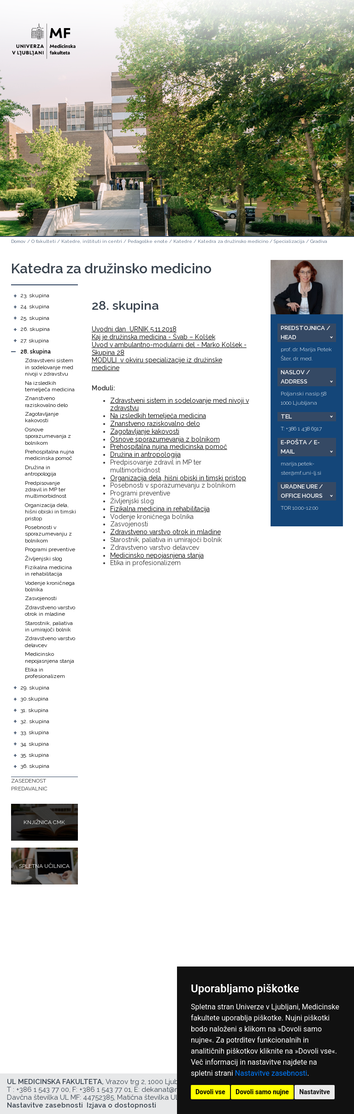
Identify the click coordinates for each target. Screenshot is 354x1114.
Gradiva (318, 241)
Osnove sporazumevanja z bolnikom (48, 436)
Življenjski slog (43, 558)
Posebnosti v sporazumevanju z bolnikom (48, 534)
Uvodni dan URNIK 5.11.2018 (134, 329)
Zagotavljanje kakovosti (42, 417)
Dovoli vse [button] (210, 1092)
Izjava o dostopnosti (121, 1105)
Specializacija (289, 241)
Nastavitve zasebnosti (271, 1073)
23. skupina (34, 295)
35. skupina (34, 755)
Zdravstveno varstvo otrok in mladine (50, 610)
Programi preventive (50, 549)
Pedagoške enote (148, 241)
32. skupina (34, 721)
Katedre (182, 241)
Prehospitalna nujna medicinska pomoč (49, 454)
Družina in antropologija (40, 470)
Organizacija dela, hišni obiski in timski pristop (50, 512)
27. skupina (34, 340)
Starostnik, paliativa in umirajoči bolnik (49, 626)
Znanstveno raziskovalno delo (46, 401)
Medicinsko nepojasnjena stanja (49, 657)
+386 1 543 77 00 (42, 1089)
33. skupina (34, 732)
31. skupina (34, 710)
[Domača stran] (44, 37)
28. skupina (35, 351)
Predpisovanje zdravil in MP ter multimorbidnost (45, 490)
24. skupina (34, 306)
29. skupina (34, 687)
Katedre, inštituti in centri (91, 241)
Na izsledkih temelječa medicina (50, 386)
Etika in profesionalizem (45, 672)
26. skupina (35, 329)
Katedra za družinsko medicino (233, 241)
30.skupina (34, 699)
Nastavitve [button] (314, 1092)
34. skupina (34, 744)
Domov (18, 241)
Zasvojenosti (41, 598)
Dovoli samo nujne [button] (262, 1092)
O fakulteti (43, 241)
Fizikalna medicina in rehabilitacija (48, 570)
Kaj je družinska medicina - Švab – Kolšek (153, 337)
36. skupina (34, 766)
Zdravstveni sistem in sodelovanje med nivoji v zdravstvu (49, 367)
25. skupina (34, 318)
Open (327, 45)
